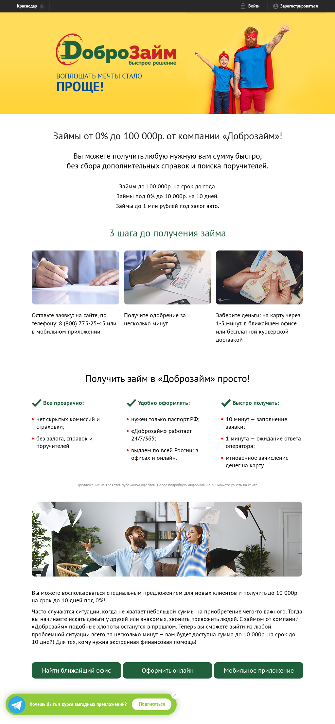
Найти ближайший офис (76, 670)
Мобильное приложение (259, 670)
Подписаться (152, 704)
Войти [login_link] (253, 6)
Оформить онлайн (168, 670)
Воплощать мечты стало (179, 82)
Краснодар (27, 6)
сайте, (91, 315)
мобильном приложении (68, 331)
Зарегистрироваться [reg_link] (299, 6)
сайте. (253, 484)
